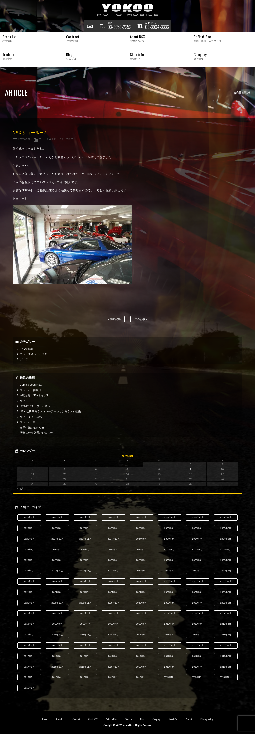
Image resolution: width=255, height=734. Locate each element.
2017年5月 (141, 656)
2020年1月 (141, 613)
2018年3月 (85, 645)
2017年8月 (57, 656)
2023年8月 (57, 560)
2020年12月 (57, 603)
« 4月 (20, 488)
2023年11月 (198, 549)
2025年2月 (225, 528)
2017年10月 (226, 645)
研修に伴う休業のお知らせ (36, 432)
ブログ (69, 139)
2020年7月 (197, 603)
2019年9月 (29, 624)
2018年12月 (57, 634)
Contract (76, 719)
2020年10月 (114, 603)
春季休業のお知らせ (32, 427)
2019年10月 (226, 613)
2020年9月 (141, 603)
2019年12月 (170, 613)
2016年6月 (225, 667)
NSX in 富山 (29, 422)
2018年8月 (169, 634)
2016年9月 (141, 667)
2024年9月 (141, 539)
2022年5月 (29, 581)
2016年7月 (197, 667)
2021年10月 (226, 581)
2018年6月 (225, 634)
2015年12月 (170, 677)
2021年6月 (113, 592)
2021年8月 (57, 592)
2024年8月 (169, 539)
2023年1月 (29, 570)
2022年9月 (141, 570)
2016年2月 (113, 677)
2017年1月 (29, 667)
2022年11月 (85, 570)
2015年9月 (29, 688)
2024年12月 (57, 539)
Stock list (60, 719)
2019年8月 (57, 624)
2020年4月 (57, 613)
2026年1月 (141, 517)
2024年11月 (85, 539)
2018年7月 (197, 634)
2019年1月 (29, 634)
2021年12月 (170, 581)
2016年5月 (29, 677)
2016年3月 (85, 677)
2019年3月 (197, 624)
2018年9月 (141, 634)
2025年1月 (29, 539)
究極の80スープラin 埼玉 (35, 406)
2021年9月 (29, 592)
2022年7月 (197, 570)
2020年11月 (85, 603)
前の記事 (114, 319)
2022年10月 (114, 570)
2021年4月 (169, 592)
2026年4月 (57, 517)
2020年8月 (169, 603)
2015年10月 (226, 677)
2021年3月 (197, 592)
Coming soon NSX (31, 384)
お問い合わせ (90, 26)
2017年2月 (225, 656)
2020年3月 (85, 613)
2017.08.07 (24, 139)
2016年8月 (169, 667)
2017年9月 (29, 656)
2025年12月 (170, 517)
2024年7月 (197, 539)
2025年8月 (57, 528)
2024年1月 (141, 549)
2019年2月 (225, 624)
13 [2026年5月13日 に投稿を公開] (95, 474)
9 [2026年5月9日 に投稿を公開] (190, 469)
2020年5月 (29, 613)
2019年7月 (85, 624)
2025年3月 (197, 528)
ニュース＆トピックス (51, 139)
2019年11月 (198, 613)
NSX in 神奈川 (30, 390)
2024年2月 (113, 549)
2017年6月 (113, 656)
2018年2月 (113, 645)
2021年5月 (141, 592)
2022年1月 (141, 581)
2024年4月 (57, 549)
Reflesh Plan (111, 719)
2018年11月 (85, 634)
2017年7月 (85, 656)
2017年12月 (170, 645)
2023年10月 (226, 549)
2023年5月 (141, 560)
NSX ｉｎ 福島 (31, 416)
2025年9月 (29, 528)
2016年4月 (57, 677)
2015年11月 (198, 677)
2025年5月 (141, 528)
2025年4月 (169, 528)
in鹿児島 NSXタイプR (34, 395)
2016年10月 (114, 667)
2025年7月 (85, 528)
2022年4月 (57, 581)
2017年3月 (197, 656)
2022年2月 (113, 581)
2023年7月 (85, 560)
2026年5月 (29, 517)
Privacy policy (206, 719)
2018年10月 (114, 634)
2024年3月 (85, 549)
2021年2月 (225, 592)
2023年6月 (113, 560)
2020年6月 (225, 603)
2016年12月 (57, 667)
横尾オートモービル (127, 10)
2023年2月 (225, 560)
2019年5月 (141, 624)
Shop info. (172, 719)
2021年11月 (198, 581)
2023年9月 (29, 560)
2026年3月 (85, 517)
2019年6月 (113, 624)
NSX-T (24, 400)
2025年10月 (226, 517)
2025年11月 (198, 517)
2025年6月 (113, 528)
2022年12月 (57, 570)
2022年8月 (169, 570)
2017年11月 (198, 645)
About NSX (93, 719)
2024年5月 (29, 549)
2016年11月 (85, 667)
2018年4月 (57, 645)
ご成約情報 (27, 348)
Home (44, 719)
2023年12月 (170, 549)
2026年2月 (113, 517)
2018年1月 (141, 645)
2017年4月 (169, 656)
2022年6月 (225, 570)
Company (156, 719)
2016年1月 (141, 677)
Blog (142, 719)
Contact (189, 719)
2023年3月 (197, 560)
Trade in (128, 719)
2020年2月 (113, 613)
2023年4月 (169, 560)
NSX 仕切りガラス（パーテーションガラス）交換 (50, 411)
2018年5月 (29, 645)
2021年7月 (85, 592)
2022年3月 (85, 581)
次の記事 (141, 319)
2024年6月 (225, 539)
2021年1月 (29, 603)
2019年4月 (169, 624)
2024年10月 (114, 539)
